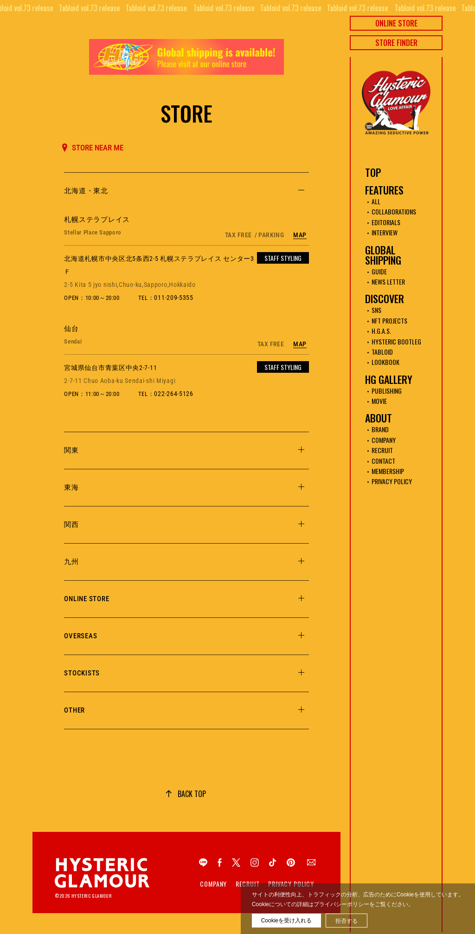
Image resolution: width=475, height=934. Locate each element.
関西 (71, 524)
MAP (299, 235)
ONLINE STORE (396, 23)
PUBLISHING (387, 391)
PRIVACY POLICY (392, 481)
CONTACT (383, 461)
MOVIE (379, 401)
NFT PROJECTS (389, 320)
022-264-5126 (173, 393)
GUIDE (379, 271)
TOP (373, 172)
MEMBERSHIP (388, 471)
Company (213, 884)
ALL (376, 201)
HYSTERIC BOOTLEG (396, 341)
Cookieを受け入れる (286, 920)
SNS (376, 310)
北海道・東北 (86, 191)
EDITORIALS (386, 222)
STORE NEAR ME (92, 147)
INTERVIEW (385, 232)
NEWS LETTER (388, 281)
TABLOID (382, 352)
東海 (71, 487)
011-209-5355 (173, 297)
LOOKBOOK (385, 362)
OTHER (74, 710)
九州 (71, 562)
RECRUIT (382, 450)
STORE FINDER (396, 42)
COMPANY (384, 440)
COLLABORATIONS (394, 211)
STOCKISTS (82, 673)
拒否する (346, 921)
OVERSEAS (80, 636)
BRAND (380, 429)
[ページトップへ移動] (185, 794)
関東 (71, 450)
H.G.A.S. (381, 331)
